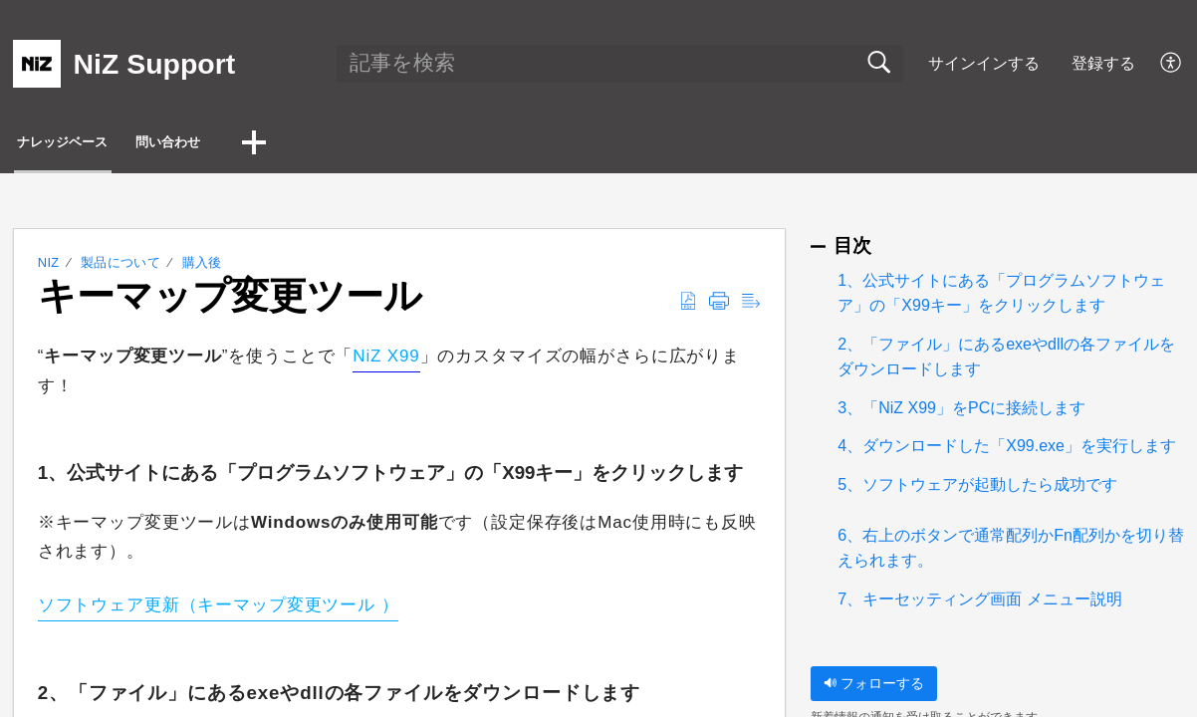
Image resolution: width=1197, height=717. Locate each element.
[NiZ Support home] (37, 64)
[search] (619, 64)
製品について (120, 268)
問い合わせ (269, 144)
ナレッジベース (103, 144)
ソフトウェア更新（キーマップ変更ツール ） (218, 610)
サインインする (984, 63)
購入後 (202, 268)
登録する (1103, 63)
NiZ (49, 268)
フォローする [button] (874, 688)
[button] (1171, 64)
